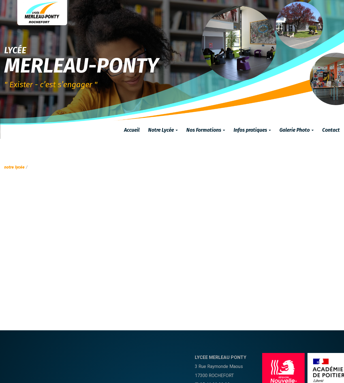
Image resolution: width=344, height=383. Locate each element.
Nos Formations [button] (205, 130)
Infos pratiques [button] (252, 130)
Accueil (132, 130)
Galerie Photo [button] (296, 130)
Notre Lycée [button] (163, 130)
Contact (331, 130)
